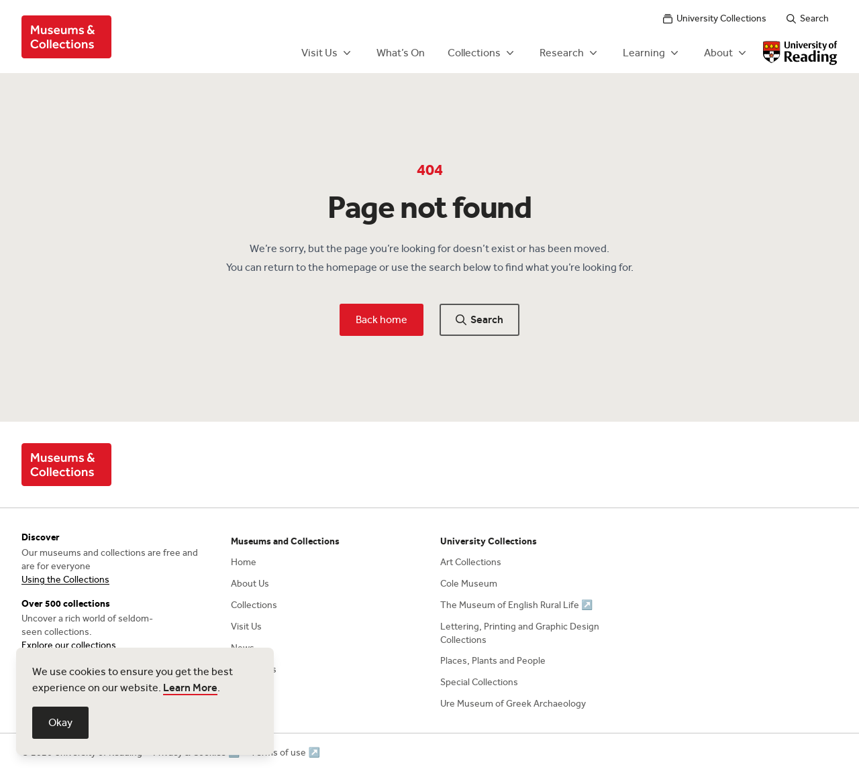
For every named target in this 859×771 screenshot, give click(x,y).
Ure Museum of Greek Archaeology (513, 703)
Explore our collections (68, 645)
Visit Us (327, 53)
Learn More (190, 687)
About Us (250, 583)
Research (570, 53)
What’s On (400, 52)
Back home (381, 319)
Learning (652, 53)
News (242, 648)
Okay (60, 722)
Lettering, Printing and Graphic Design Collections (519, 633)
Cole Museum (468, 583)
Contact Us (253, 669)
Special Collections (479, 682)
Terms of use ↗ (284, 752)
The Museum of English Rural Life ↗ (516, 605)
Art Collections (470, 562)
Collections (482, 53)
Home (243, 562)
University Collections (714, 18)
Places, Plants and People (493, 660)
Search (808, 18)
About (726, 53)
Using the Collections (65, 579)
